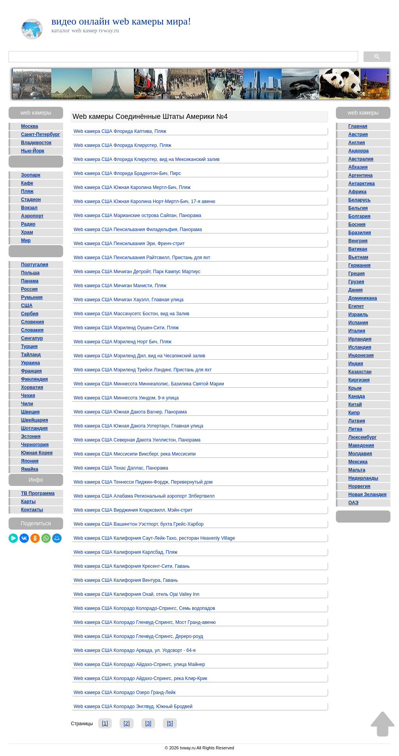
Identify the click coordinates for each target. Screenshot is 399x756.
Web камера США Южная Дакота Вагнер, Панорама (130, 412)
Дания (355, 290)
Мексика (357, 462)
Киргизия (359, 380)
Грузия (356, 281)
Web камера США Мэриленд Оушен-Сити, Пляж (126, 327)
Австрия (358, 134)
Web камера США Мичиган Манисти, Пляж (120, 285)
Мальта (356, 470)
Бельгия (358, 208)
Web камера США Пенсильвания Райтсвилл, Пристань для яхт (142, 257)
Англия (356, 142)
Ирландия (359, 339)
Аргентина (360, 175)
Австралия (360, 159)
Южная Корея (37, 453)
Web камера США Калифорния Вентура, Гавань (126, 580)
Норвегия (359, 486)
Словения (32, 322)
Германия (359, 265)
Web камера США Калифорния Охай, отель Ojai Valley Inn (137, 594)
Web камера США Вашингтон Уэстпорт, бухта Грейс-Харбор (139, 524)
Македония (361, 445)
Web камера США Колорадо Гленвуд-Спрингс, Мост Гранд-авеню (145, 622)
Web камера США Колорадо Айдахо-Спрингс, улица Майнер (139, 664)
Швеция (30, 412)
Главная (357, 126)
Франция (31, 371)
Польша (30, 273)
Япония (30, 461)
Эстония (31, 436)
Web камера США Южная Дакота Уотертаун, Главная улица (138, 426)
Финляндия (34, 379)
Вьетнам (358, 257)
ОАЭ (353, 502)
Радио (28, 224)
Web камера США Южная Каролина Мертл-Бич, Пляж (132, 187)
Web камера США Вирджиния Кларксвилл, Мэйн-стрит (133, 510)
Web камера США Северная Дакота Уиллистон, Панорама (137, 440)
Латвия (356, 421)
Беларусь (359, 200)
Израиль (358, 314)
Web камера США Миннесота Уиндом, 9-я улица (126, 398)
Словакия (32, 330)
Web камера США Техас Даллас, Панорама (121, 468)
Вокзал (29, 207)
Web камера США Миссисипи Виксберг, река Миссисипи (135, 454)
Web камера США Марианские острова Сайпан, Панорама (137, 215)
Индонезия (361, 355)
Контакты (32, 509)
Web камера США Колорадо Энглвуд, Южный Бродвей (133, 706)
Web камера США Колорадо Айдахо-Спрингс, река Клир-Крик (140, 678)
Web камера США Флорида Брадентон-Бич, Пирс (127, 173)
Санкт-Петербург (40, 134)
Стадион (31, 199)
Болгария (359, 216)
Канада (356, 396)
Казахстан (360, 371)
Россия (29, 289)
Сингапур (32, 338)
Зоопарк (30, 175)
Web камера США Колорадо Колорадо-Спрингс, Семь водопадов (144, 608)
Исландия (359, 347)
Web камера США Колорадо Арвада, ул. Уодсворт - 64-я (135, 650)
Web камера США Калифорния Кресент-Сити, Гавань (132, 566)
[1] (105, 723)
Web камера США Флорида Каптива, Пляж (120, 131)
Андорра (358, 151)
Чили (27, 403)
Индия (355, 363)
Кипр (354, 412)
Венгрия (357, 241)
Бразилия (359, 232)
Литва (355, 429)
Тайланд (31, 354)
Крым (355, 388)
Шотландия (34, 428)
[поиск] (182, 56)
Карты (28, 501)
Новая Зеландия (367, 494)
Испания (358, 322)
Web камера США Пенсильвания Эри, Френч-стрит (129, 243)
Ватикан (357, 249)
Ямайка (29, 469)
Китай (355, 404)
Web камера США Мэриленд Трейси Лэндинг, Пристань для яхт (143, 370)
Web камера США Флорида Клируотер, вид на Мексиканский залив (146, 159)
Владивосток (36, 142)
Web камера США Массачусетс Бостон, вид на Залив (131, 313)
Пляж (27, 191)
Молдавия (360, 453)
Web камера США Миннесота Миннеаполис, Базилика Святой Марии (149, 384)
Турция (29, 346)
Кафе (27, 183)
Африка (357, 191)
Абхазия (357, 167)
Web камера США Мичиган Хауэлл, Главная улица (129, 299)
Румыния (31, 297)
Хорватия (32, 387)
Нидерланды (363, 478)
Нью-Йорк (32, 151)
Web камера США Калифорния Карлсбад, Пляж (125, 552)
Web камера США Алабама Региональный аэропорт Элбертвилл (144, 496)
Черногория (35, 444)
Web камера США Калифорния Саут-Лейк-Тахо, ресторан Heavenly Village (154, 538)
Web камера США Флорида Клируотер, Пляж (122, 145)
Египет (356, 306)
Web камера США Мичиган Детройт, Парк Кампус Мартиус (137, 271)
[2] (127, 723)
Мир (26, 240)
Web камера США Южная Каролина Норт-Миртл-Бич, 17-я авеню (144, 201)
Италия (356, 331)
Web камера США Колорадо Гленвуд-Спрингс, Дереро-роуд (138, 636)
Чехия (28, 395)
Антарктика (361, 183)
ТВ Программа (38, 493)
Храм (27, 232)
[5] (170, 723)
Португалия (34, 264)
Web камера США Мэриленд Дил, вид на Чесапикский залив (139, 356)
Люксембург (362, 437)
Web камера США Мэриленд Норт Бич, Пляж (122, 341)
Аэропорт (32, 216)
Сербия (29, 313)
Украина (30, 363)
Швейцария (34, 420)
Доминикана (362, 298)
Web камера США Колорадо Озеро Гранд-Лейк (125, 692)
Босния (356, 224)
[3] (148, 723)
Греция (356, 273)
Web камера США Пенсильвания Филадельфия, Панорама (138, 229)
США (26, 305)
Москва (29, 126)
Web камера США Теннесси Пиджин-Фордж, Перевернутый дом (143, 482)
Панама (30, 281)
